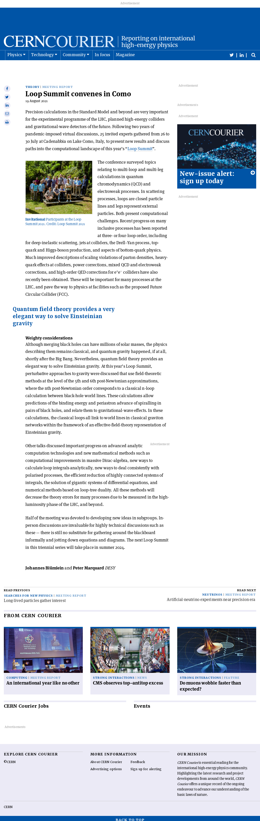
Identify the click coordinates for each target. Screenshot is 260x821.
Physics (14, 67)
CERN (8, 804)
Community (74, 67)
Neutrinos (212, 591)
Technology (42, 67)
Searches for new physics (28, 592)
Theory (32, 84)
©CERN (9, 759)
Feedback (138, 759)
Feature (231, 674)
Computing (16, 674)
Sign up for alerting (146, 766)
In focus (102, 67)
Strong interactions (113, 674)
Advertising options (106, 766)
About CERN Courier (106, 759)
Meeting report (57, 84)
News (142, 674)
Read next (246, 587)
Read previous (17, 587)
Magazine (125, 67)
